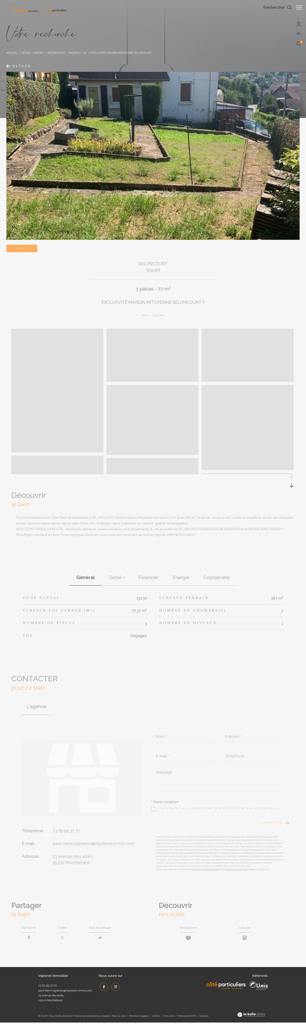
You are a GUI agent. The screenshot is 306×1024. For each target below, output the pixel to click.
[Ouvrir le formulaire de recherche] (275, 7)
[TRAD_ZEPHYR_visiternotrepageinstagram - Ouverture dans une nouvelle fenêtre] (114, 987)
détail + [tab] (117, 577)
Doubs (38, 52)
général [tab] (85, 577)
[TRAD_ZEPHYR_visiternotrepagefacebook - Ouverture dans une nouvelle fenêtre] (103, 987)
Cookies (203, 1017)
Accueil (11, 52)
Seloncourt (56, 52)
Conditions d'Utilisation (236, 869)
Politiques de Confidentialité (206, 869)
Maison (74, 52)
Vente (25, 52)
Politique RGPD (187, 1017)
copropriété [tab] (216, 577)
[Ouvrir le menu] (299, 7)
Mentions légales (139, 1017)
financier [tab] (149, 577)
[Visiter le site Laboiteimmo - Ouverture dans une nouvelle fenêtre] (251, 1016)
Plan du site (119, 1017)
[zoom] (57, 450)
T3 (85, 52)
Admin (156, 1017)
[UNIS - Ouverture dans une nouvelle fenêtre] (259, 987)
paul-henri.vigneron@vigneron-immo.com (94, 843)
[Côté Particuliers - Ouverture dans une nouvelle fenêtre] (226, 987)
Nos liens (169, 1017)
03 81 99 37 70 (66, 830)
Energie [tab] (181, 577)
